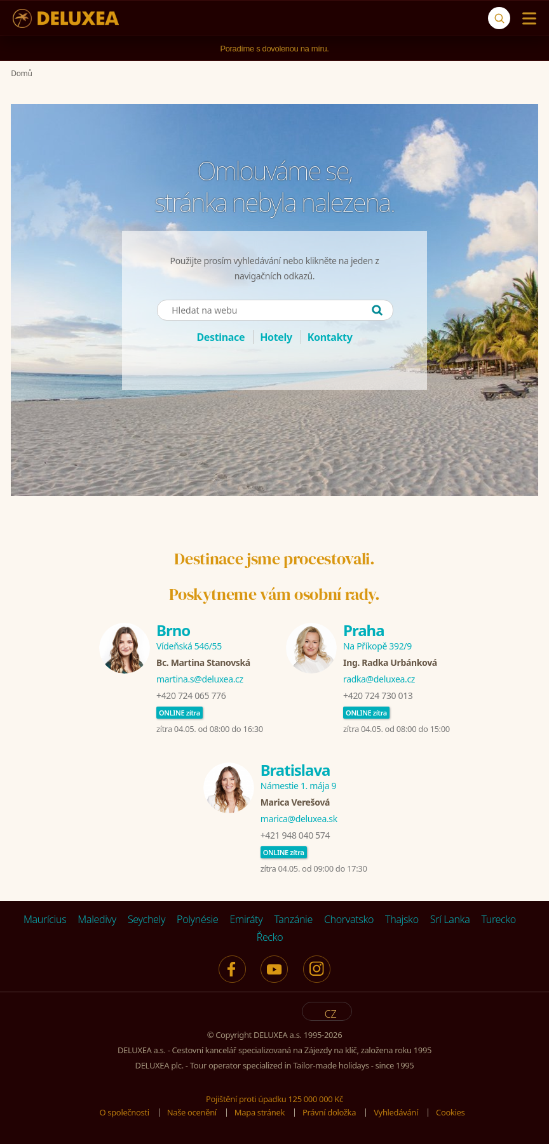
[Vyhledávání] (499, 18)
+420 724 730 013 (377, 695)
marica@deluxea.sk (299, 819)
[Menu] (526, 18)
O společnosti (124, 1112)
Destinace (220, 337)
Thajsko (402, 919)
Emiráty (245, 919)
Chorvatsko (349, 919)
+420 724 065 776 (191, 695)
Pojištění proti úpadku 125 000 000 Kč (274, 1099)
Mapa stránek (259, 1112)
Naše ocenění (192, 1112)
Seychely (146, 919)
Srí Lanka (450, 919)
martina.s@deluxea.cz (199, 679)
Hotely (276, 337)
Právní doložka (329, 1112)
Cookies (450, 1112)
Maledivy (97, 919)
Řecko (270, 937)
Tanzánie (293, 919)
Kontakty (330, 337)
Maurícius (45, 919)
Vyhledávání (396, 1112)
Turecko (498, 919)
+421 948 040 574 (295, 835)
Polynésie (197, 919)
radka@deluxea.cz (379, 679)
